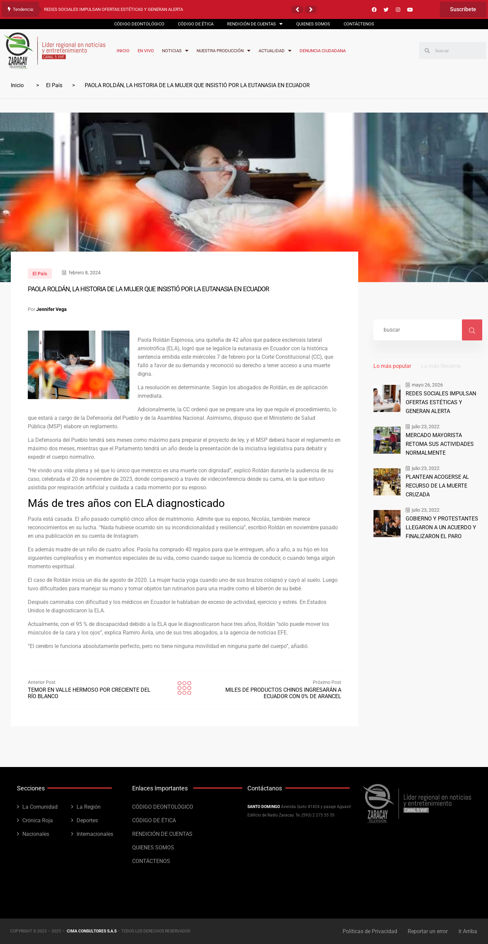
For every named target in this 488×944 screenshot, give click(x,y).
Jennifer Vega (51, 309)
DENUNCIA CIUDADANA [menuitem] (323, 50)
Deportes (87, 820)
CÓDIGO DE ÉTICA (154, 820)
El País (54, 85)
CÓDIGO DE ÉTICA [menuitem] (196, 23)
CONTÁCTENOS (151, 861)
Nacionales (35, 834)
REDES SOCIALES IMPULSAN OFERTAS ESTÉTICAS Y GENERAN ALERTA (113, 9)
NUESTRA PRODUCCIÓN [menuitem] (223, 51)
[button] (297, 9)
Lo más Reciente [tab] (441, 366)
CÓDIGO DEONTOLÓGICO (162, 807)
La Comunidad (40, 807)
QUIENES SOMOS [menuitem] (313, 23)
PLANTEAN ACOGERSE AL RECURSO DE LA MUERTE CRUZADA (436, 483)
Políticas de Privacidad (368, 931)
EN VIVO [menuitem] (146, 50)
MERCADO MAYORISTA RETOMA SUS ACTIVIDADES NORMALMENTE (443, 442)
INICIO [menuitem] (123, 50)
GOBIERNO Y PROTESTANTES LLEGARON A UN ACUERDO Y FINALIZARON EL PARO (439, 523)
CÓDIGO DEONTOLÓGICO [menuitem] (139, 23)
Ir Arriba (468, 931)
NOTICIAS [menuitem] (175, 51)
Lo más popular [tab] (392, 366)
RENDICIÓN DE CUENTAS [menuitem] (255, 24)
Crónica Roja (37, 820)
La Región (89, 807)
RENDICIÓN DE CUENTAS (162, 834)
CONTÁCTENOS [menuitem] (359, 23)
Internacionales (95, 834)
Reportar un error (427, 931)
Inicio (17, 85)
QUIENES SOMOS (153, 847)
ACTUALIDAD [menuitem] (275, 51)
